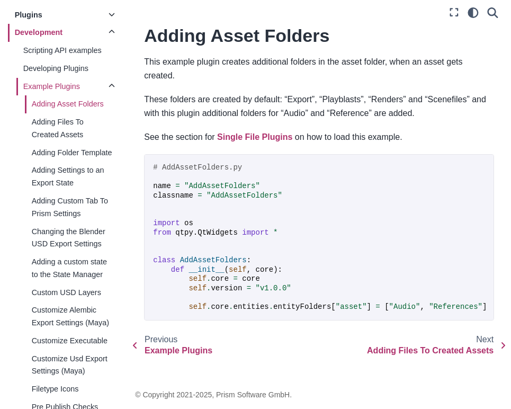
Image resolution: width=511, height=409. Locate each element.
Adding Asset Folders (68, 104)
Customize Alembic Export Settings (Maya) (71, 316)
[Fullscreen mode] (454, 13)
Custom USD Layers (67, 292)
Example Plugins (52, 86)
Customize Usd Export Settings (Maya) (70, 365)
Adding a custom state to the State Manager (69, 268)
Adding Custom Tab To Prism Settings (70, 207)
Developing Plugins (56, 68)
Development (39, 32)
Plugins (29, 15)
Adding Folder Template (72, 152)
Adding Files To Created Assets (58, 128)
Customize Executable (70, 340)
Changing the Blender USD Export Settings (69, 237)
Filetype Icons (55, 389)
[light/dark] (473, 13)
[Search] (493, 13)
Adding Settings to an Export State (68, 176)
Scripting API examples (63, 50)
